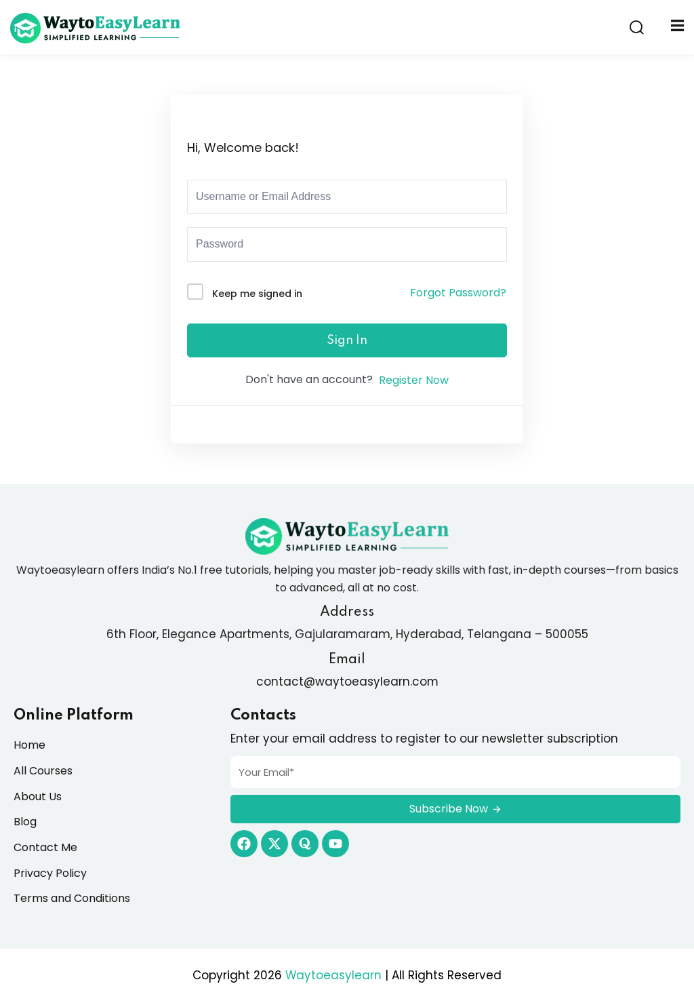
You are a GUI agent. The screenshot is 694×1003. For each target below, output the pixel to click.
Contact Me (45, 847)
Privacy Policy (50, 873)
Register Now (414, 380)
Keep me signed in (257, 293)
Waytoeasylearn (333, 975)
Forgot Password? (458, 292)
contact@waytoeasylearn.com (347, 681)
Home (29, 745)
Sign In (347, 340)
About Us (38, 796)
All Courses (43, 771)
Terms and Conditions (72, 898)
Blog (25, 821)
